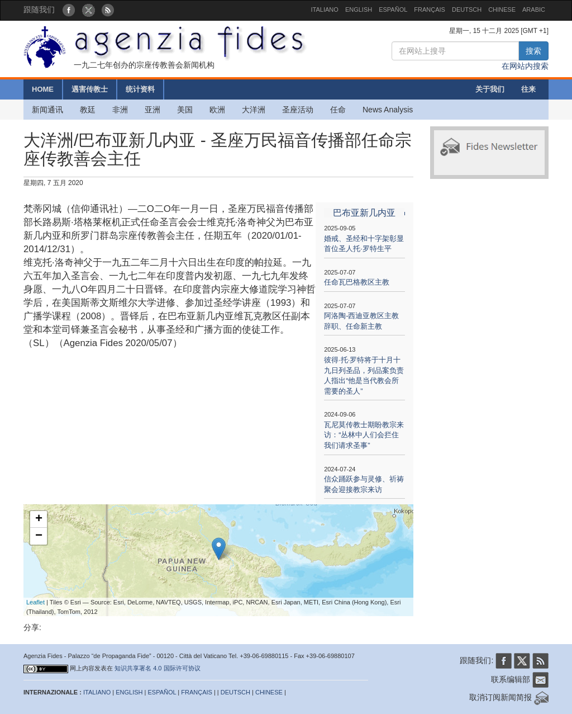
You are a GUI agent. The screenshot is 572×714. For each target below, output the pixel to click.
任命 (338, 109)
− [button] (38, 536)
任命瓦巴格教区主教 (356, 282)
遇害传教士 (90, 89)
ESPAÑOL (393, 9)
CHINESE (502, 9)
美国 (185, 109)
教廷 (88, 109)
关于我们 (489, 89)
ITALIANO (325, 9)
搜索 (533, 50)
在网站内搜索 (525, 66)
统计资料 (140, 89)
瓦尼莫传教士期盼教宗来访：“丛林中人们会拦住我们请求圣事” (364, 435)
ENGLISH (358, 9)
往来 (528, 89)
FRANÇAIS (429, 9)
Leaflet (35, 602)
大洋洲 (253, 109)
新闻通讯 (47, 109)
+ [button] (38, 519)
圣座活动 (297, 109)
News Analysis (388, 109)
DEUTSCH (467, 9)
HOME (43, 89)
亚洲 (152, 109)
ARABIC (533, 9)
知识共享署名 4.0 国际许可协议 (157, 668)
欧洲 (217, 109)
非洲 (120, 109)
